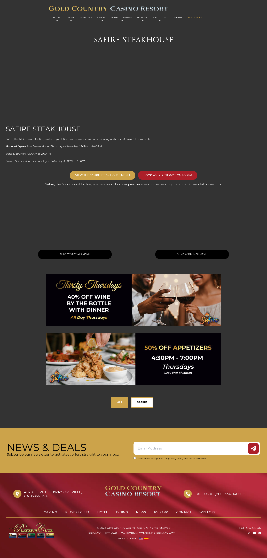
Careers (176, 17)
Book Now (194, 17)
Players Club (77, 512)
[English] (141, 538)
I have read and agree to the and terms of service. (171, 458)
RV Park (142, 17)
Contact (183, 512)
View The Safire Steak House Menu (102, 175)
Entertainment (121, 17)
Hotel (56, 17)
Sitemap (111, 533)
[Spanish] (146, 538)
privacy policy (175, 458)
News (141, 512)
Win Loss (207, 512)
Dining (101, 17)
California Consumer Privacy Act (148, 533)
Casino (70, 17)
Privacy (94, 533)
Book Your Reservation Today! (168, 175)
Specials (86, 17)
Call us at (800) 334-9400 (217, 494)
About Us (159, 17)
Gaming (50, 512)
